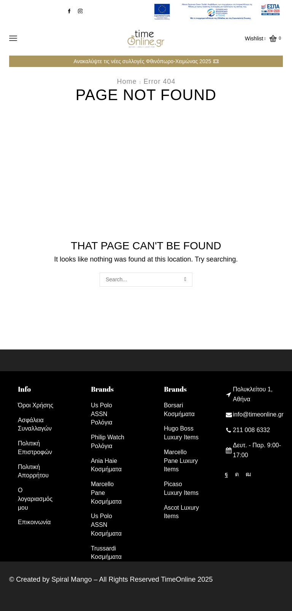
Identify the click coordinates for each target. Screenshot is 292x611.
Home (127, 81)
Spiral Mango (71, 579)
